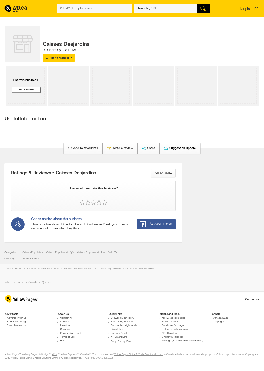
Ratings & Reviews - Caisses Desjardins (53, 173)
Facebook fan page (173, 325)
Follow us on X (170, 321)
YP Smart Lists (119, 337)
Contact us (252, 299)
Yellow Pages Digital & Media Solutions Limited (138, 354)
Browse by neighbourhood (126, 325)
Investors (65, 325)
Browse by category (122, 318)
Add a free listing (16, 321)
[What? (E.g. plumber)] (94, 8)
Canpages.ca (220, 321)
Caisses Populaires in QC (60, 252)
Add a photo (26, 90)
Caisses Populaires (32, 252)
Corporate (66, 329)
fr (257, 9)
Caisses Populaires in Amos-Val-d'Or (97, 252)
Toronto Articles (120, 333)
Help (62, 340)
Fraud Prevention (16, 325)
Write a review (163, 173)
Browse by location (122, 321)
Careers (64, 321)
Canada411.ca (220, 318)
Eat (113, 341)
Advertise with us (16, 318)
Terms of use (67, 337)
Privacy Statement (70, 333)
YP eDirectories (170, 333)
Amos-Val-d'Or (30, 258)
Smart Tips (117, 329)
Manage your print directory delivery (182, 340)
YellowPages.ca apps (173, 318)
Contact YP (66, 318)
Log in (245, 9)
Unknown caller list (172, 337)
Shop (120, 341)
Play (128, 341)
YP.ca (54, 354)
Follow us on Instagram (175, 329)
